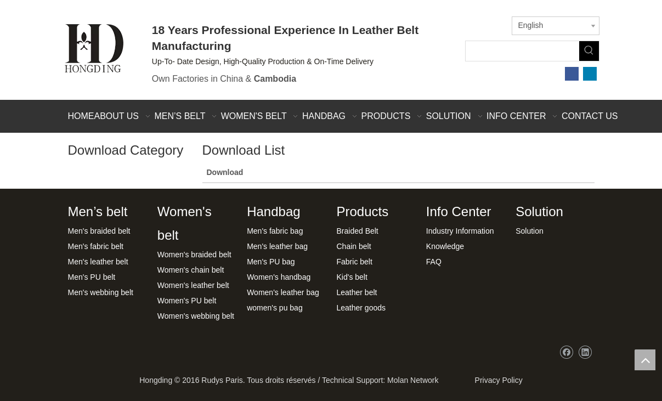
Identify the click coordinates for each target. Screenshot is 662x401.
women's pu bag (275, 307)
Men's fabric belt (96, 246)
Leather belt (356, 292)
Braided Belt (357, 231)
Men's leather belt (98, 261)
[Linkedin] (590, 74)
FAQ (434, 261)
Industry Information (460, 231)
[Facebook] (572, 74)
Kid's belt (351, 277)
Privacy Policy (497, 380)
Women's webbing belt (195, 316)
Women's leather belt (193, 285)
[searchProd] (522, 51)
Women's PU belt (186, 300)
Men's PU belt (92, 277)
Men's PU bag (271, 261)
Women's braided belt (194, 254)
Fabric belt (354, 261)
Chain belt (353, 246)
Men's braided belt (99, 231)
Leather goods (361, 307)
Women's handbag (278, 277)
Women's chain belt (190, 270)
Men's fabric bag (275, 231)
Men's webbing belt (100, 292)
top (645, 359)
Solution (530, 231)
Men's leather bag (277, 246)
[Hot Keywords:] (589, 51)
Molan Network (412, 380)
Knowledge (445, 246)
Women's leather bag (283, 292)
